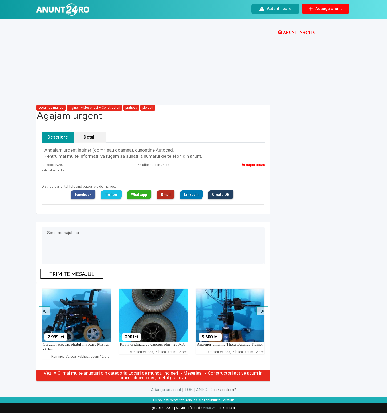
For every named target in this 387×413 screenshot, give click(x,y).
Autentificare (275, 8)
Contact (229, 408)
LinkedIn (191, 194)
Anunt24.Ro (212, 408)
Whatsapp (139, 194)
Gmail (165, 194)
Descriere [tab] (57, 137)
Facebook (83, 194)
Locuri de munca (51, 108)
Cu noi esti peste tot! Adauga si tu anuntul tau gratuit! (193, 400)
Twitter (111, 194)
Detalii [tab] (90, 137)
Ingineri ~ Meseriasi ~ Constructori (94, 108)
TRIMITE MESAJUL (72, 274)
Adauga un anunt (166, 389)
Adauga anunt (325, 8)
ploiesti (147, 108)
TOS (189, 389)
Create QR (220, 194)
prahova (131, 108)
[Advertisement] (153, 62)
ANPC (201, 389)
